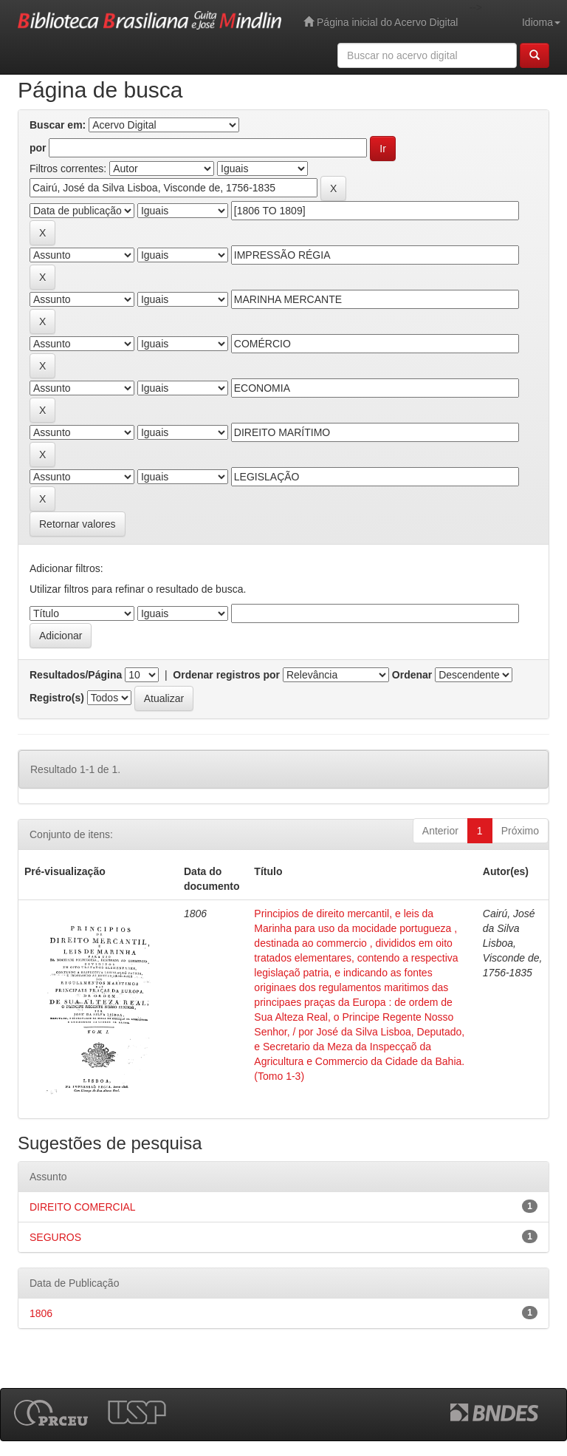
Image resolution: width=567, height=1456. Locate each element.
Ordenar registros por (226, 675)
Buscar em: (58, 125)
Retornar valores (77, 524)
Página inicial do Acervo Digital (380, 22)
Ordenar (412, 675)
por (38, 148)
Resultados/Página (76, 675)
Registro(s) (57, 698)
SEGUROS (55, 1237)
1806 (41, 1313)
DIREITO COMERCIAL (83, 1207)
